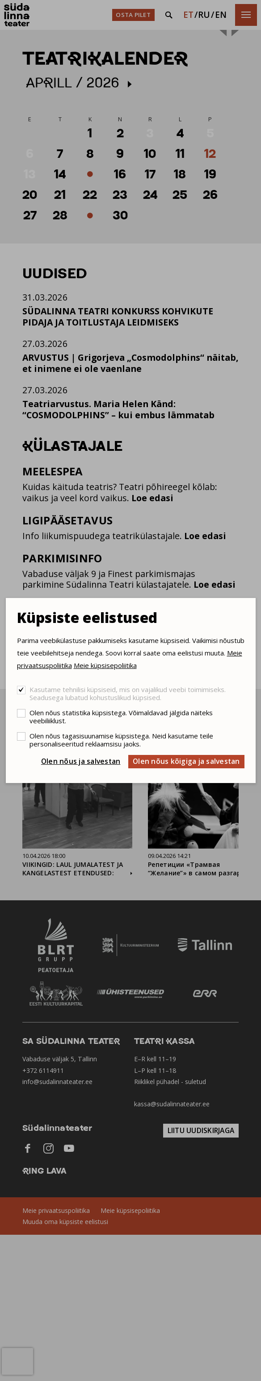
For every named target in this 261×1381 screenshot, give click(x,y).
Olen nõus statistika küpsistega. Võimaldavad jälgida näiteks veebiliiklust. (121, 717)
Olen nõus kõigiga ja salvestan (186, 761)
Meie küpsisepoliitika (105, 665)
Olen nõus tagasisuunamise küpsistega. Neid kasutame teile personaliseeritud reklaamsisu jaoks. (121, 740)
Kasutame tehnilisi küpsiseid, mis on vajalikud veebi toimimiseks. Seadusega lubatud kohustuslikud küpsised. (127, 693)
